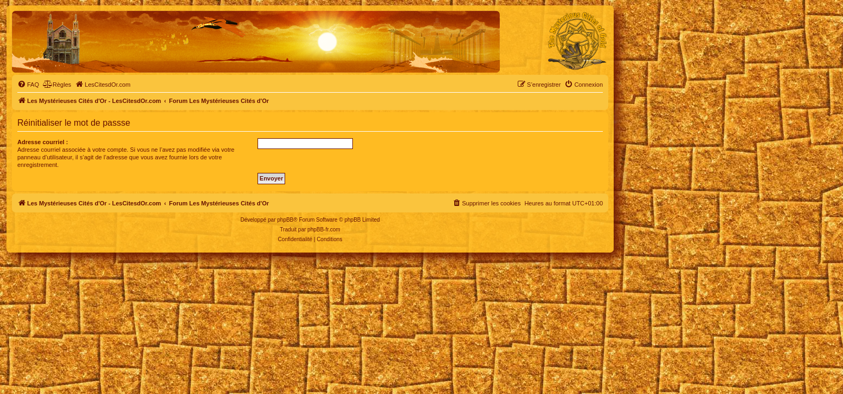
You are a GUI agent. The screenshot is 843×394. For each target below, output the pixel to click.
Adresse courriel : (42, 142)
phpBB (285, 220)
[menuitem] (28, 84)
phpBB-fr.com (323, 229)
